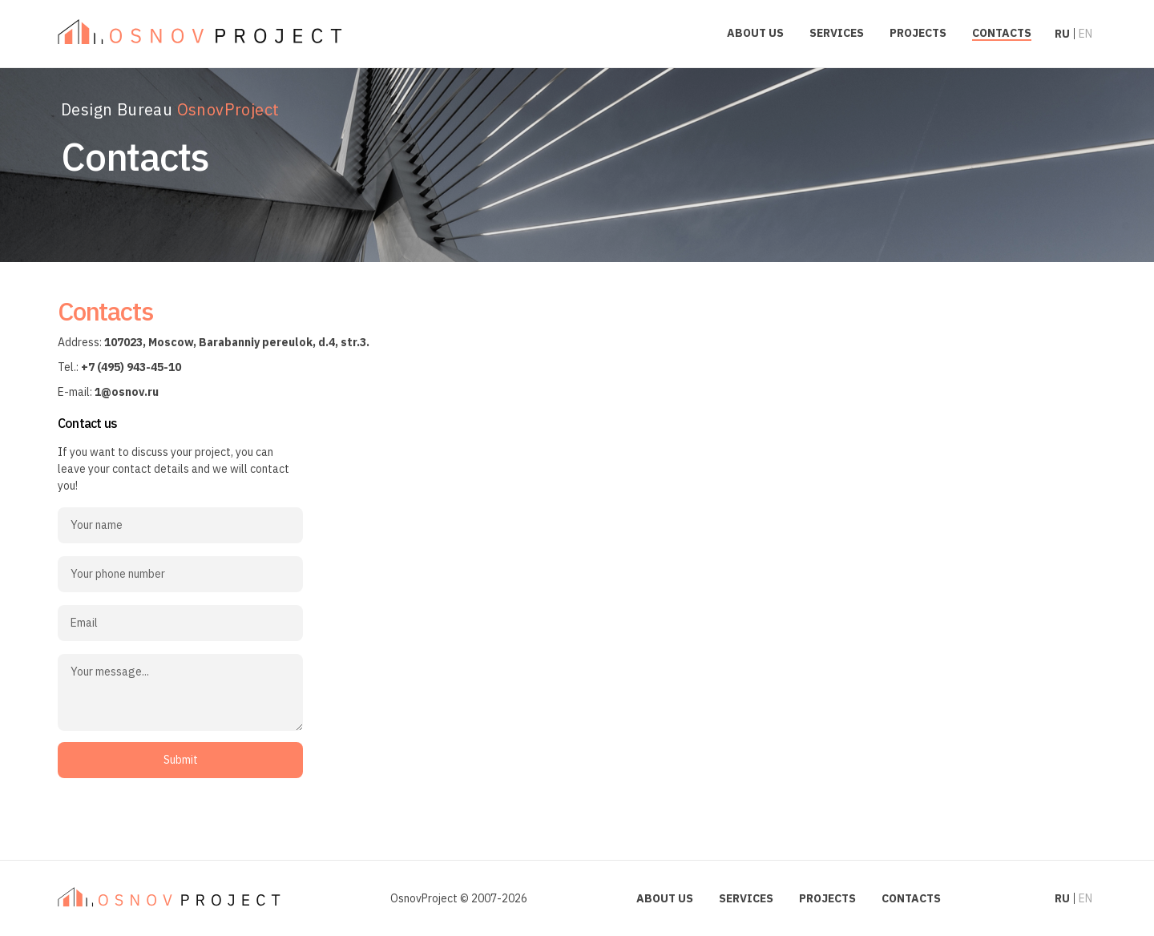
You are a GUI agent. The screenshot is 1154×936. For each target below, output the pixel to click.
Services (836, 33)
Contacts (1001, 33)
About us (755, 33)
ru (1062, 33)
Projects (918, 33)
